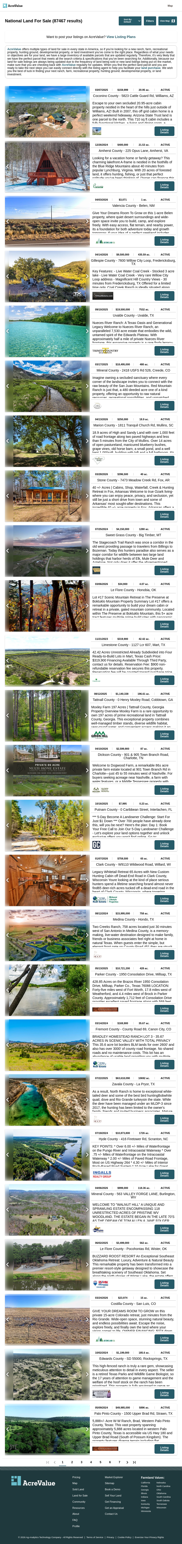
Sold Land (78, 1489)
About (76, 1513)
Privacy (110, 1537)
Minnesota (146, 1511)
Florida (144, 1486)
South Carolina (163, 1497)
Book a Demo (112, 1489)
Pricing (76, 1477)
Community (79, 1501)
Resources (79, 1507)
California (145, 1482)
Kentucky (145, 1504)
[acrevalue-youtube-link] (52, 1492)
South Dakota (162, 1500)
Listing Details (164, 131)
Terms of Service (94, 1537)
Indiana (144, 1497)
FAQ (75, 1520)
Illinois (144, 1493)
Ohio (158, 1490)
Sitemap (109, 1483)
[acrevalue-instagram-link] (42, 1492)
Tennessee (161, 1504)
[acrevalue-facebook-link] (24, 1492)
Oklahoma (161, 1493)
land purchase (150, 68)
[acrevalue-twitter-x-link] (33, 1492)
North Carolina (163, 1486)
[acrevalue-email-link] (14, 1492)
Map (170, 5)
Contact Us (111, 1513)
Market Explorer (114, 1477)
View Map (167, 21)
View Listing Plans (121, 37)
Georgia (145, 1490)
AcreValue (14, 49)
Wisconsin (161, 1507)
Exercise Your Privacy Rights (149, 1537)
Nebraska (161, 1482)
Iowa (143, 1500)
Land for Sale (80, 1495)
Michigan (145, 1507)
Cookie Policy (124, 1537)
